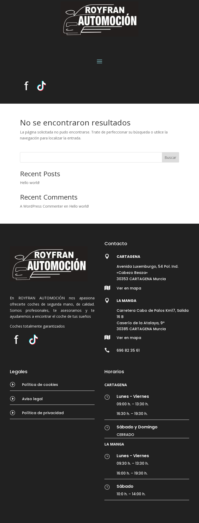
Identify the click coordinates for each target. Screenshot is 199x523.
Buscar (170, 157)
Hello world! (30, 182)
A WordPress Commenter (41, 206)
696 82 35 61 (128, 350)
